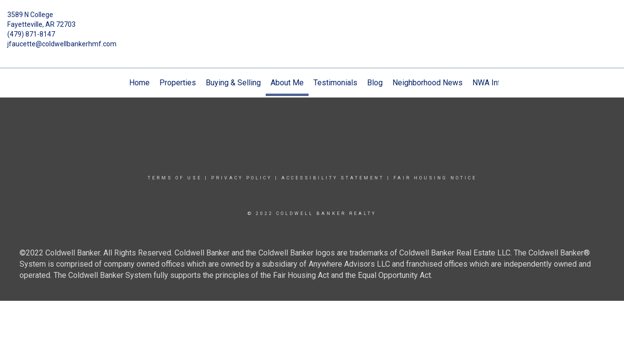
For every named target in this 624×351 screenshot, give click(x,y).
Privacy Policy (241, 178)
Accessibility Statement (332, 178)
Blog (375, 82)
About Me (287, 82)
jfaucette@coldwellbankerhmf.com (62, 44)
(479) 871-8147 (31, 34)
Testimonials (335, 82)
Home (139, 82)
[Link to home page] (312, 22)
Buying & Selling (233, 82)
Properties (177, 82)
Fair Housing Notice (435, 178)
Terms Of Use (175, 178)
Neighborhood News (427, 82)
